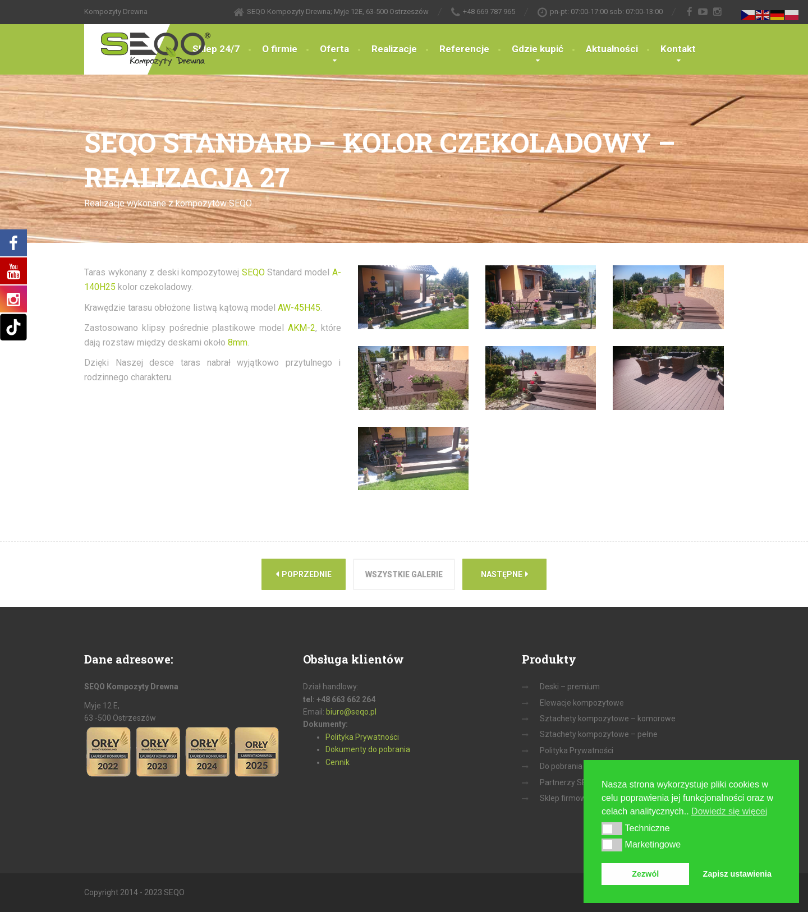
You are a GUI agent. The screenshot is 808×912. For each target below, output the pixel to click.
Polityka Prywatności (362, 737)
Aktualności (612, 48)
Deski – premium (570, 686)
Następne (505, 574)
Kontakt (678, 48)
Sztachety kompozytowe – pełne (599, 734)
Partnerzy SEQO (569, 782)
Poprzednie (304, 574)
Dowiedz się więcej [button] (729, 811)
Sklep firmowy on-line (578, 798)
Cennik (337, 762)
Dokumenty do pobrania (367, 749)
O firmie (279, 48)
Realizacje (394, 48)
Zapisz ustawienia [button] (737, 873)
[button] (612, 828)
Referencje (464, 48)
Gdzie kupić (537, 48)
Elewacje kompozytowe (582, 702)
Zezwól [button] (645, 873)
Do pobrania (561, 766)
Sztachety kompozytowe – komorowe (608, 718)
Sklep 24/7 (216, 48)
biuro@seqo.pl (351, 711)
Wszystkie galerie (404, 574)
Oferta (334, 48)
